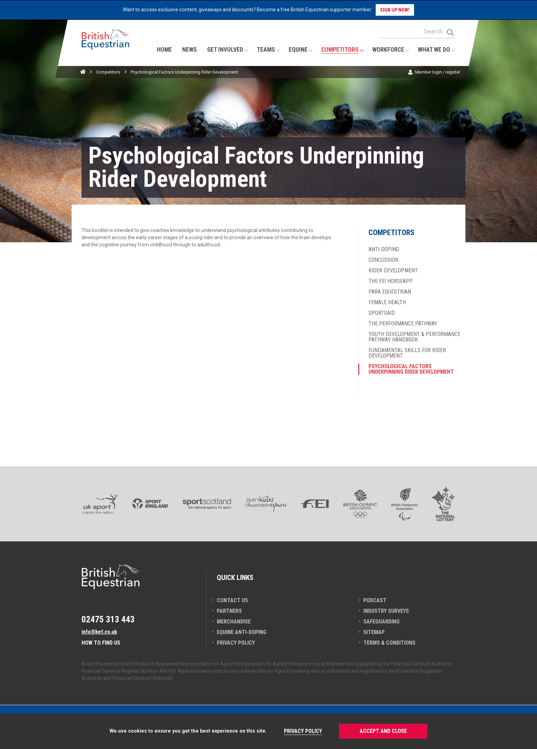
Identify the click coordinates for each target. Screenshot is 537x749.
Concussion (383, 260)
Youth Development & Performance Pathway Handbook (414, 337)
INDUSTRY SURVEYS (386, 611)
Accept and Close (383, 731)
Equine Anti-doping (241, 632)
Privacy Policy (236, 643)
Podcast (374, 600)
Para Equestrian (390, 292)
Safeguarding (381, 621)
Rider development (393, 270)
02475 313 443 (108, 619)
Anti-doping (384, 249)
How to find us (101, 643)
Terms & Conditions (389, 643)
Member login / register (437, 72)
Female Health (387, 302)
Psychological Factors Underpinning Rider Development (411, 369)
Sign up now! (395, 10)
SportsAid (382, 313)
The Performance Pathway (403, 323)
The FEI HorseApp (391, 281)
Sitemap (374, 632)
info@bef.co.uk (99, 632)
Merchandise (234, 621)
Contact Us (232, 600)
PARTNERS (229, 611)
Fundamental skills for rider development (407, 353)
